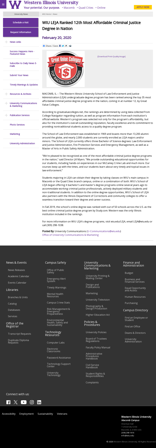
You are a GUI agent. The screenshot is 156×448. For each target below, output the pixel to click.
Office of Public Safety (55, 271)
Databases (14, 310)
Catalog (12, 303)
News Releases (16, 270)
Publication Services (20, 115)
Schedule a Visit (20, 22)
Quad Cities (86, 7)
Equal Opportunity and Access (135, 289)
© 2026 (109, 441)
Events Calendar (17, 282)
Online (101, 7)
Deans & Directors (135, 333)
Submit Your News (19, 75)
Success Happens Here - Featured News (22, 52)
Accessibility (9, 413)
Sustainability (45, 413)
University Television (98, 299)
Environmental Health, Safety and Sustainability (57, 322)
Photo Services (17, 124)
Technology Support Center (59, 365)
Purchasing (131, 303)
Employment (26, 413)
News (55, 14)
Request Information (20, 32)
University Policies (96, 332)
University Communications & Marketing (23, 104)
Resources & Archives (20, 94)
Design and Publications (93, 286)
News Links (15, 42)
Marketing (15, 134)
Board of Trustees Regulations (96, 340)
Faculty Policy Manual (98, 347)
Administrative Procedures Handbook (94, 356)
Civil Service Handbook (92, 366)
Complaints (92, 382)
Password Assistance (59, 357)
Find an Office (132, 326)
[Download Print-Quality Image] (112, 56)
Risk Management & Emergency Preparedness (58, 311)
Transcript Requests (19, 333)
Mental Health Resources (55, 295)
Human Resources (135, 296)
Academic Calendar (18, 276)
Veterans (62, 413)
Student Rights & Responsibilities (95, 375)
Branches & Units (18, 297)
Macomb (69, 7)
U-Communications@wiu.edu (103, 231)
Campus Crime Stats (58, 302)
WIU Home (46, 14)
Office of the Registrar (14, 324)
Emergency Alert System (56, 280)
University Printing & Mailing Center (98, 277)
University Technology (53, 374)
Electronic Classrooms (53, 350)
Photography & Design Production (96, 307)
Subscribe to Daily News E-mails (23, 64)
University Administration (22, 143)
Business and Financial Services (135, 280)
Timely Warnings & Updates (24, 84)
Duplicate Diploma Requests (18, 341)
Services (12, 316)
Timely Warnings (56, 287)
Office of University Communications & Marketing (70, 235)
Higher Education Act (98, 314)
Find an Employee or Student (136, 319)
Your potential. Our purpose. (42, 7)
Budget (129, 273)
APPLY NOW (143, 7)
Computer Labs (56, 342)
